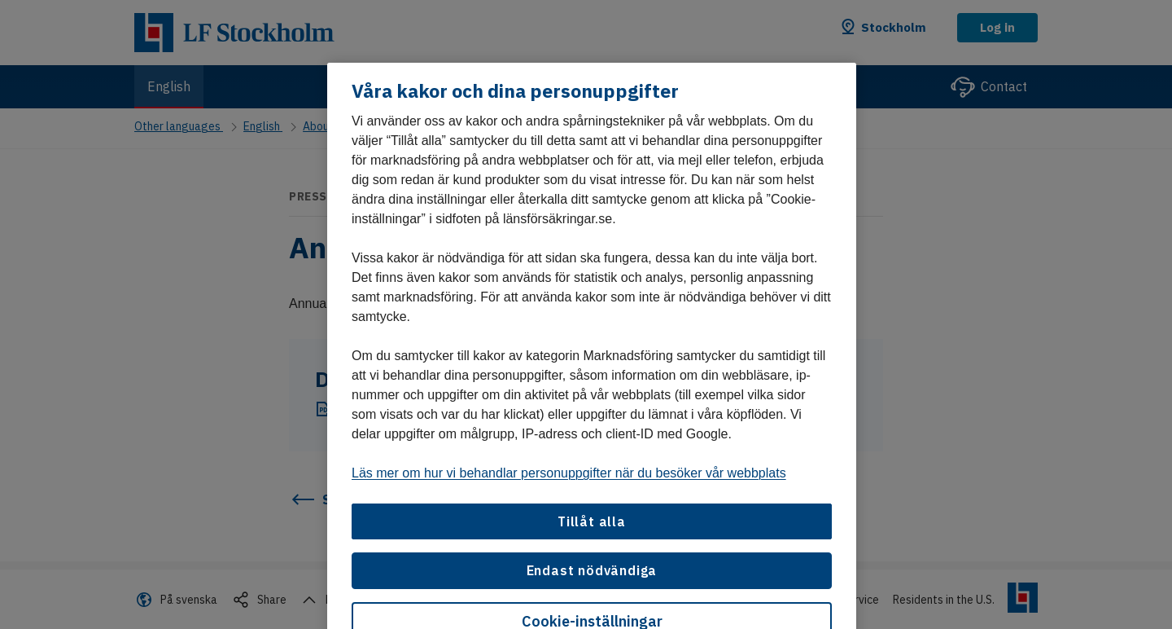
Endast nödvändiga (592, 570)
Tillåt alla (592, 521)
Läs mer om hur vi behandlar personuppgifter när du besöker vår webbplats (569, 473)
